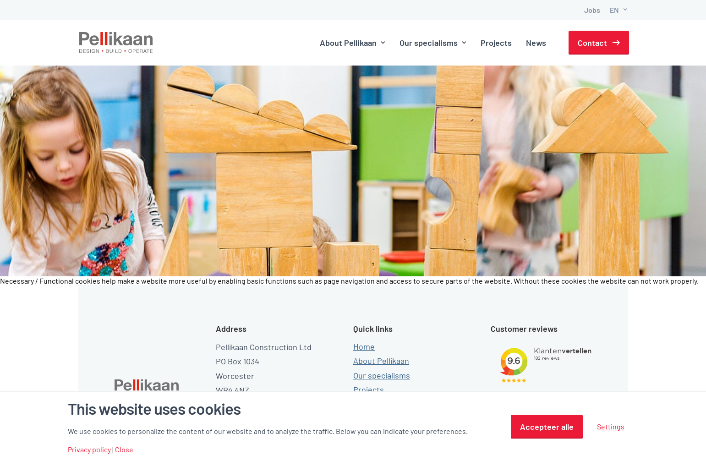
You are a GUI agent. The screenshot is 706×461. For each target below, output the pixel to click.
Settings (610, 426)
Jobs (592, 9)
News (536, 43)
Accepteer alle (547, 427)
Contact (592, 43)
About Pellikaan (352, 43)
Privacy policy (89, 449)
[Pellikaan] (116, 42)
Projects (496, 43)
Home (364, 332)
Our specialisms (433, 43)
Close (124, 449)
